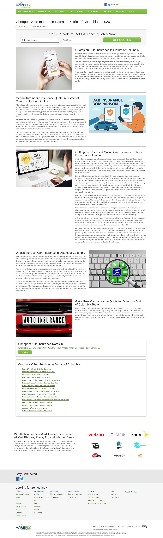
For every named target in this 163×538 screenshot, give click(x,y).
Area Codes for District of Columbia (34, 408)
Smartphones (86, 494)
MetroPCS (19, 510)
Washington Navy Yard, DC (44, 348)
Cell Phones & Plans (25, 11)
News (113, 4)
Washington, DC (24, 348)
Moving (131, 11)
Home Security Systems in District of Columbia (38, 386)
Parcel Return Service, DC (89, 348)
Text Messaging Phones (89, 502)
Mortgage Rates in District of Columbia (35, 374)
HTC (34, 499)
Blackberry (106, 496)
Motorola (35, 505)
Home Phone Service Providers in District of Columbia (41, 380)
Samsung (35, 510)
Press (118, 4)
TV (71, 11)
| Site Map (137, 524)
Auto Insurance (22, 26)
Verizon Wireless (21, 494)
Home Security (93, 11)
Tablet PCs (51, 496)
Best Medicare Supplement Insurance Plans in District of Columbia (45, 400)
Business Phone (44, 11)
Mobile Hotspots (53, 494)
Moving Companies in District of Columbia (37, 405)
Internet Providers (70, 494)
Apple (34, 494)
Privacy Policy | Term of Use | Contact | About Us (116, 524)
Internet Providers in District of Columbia (36, 369)
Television (68, 496)
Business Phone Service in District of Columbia (38, 372)
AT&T (17, 496)
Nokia (34, 507)
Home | (95, 524)
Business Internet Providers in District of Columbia (40, 383)
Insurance (107, 11)
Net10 (18, 507)
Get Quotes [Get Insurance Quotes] (122, 39)
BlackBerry (36, 496)
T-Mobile (19, 502)
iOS (104, 499)
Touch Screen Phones (89, 499)
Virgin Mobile (20, 505)
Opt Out (144, 523)
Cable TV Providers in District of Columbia (37, 411)
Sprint (18, 499)
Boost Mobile (20, 513)
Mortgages (120, 11)
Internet (80, 11)
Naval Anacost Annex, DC (67, 348)
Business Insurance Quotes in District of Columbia (40, 397)
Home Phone (59, 11)
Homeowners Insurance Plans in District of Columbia (40, 391)
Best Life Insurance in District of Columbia (37, 402)
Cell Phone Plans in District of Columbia (36, 377)
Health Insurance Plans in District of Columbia (38, 388)
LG (33, 502)
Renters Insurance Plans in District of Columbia (38, 394)
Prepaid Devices (87, 496)
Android (105, 494)
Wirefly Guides (121, 492)
